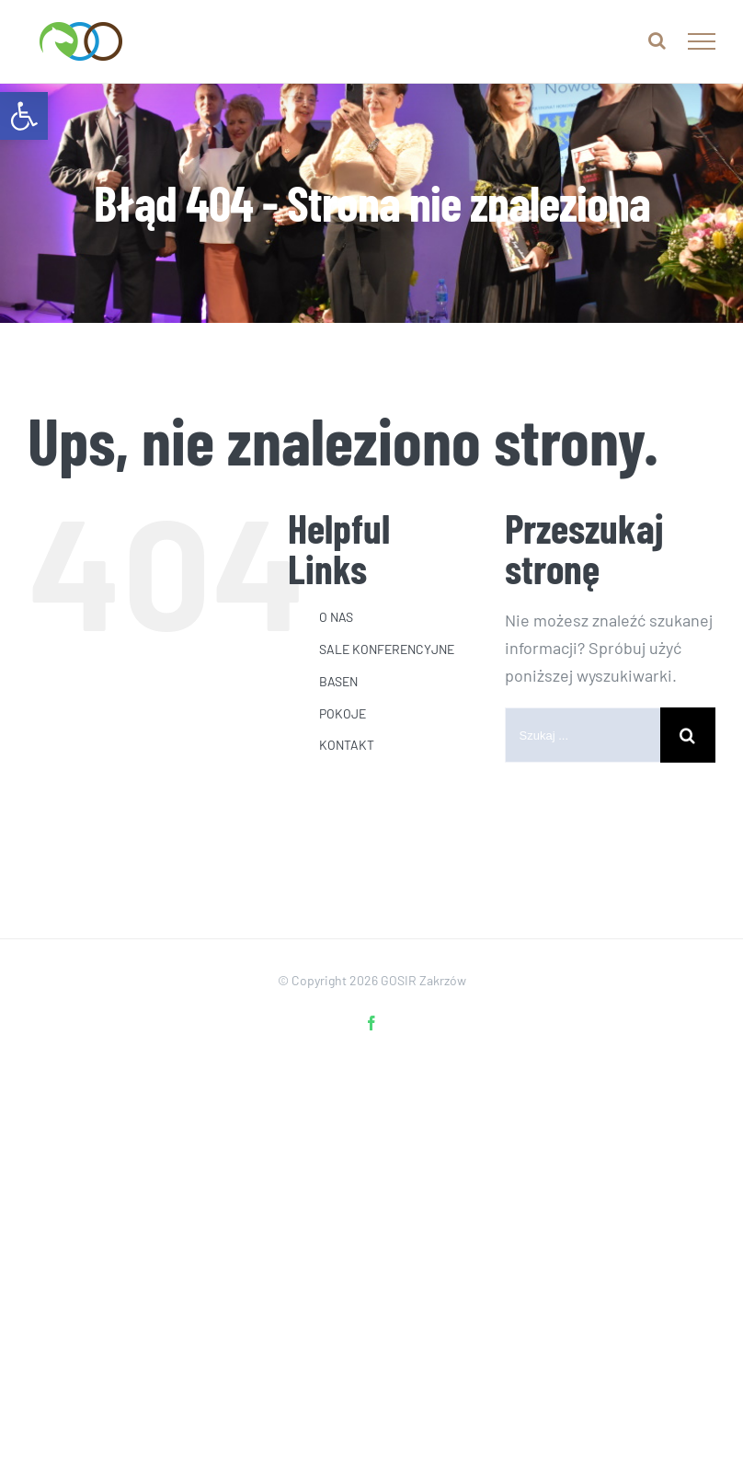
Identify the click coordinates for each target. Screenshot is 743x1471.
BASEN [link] (338, 681)
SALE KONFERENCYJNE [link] (386, 649)
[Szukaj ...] (582, 735)
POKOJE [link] (342, 713)
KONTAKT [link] (346, 745)
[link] (24, 116)
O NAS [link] (336, 617)
